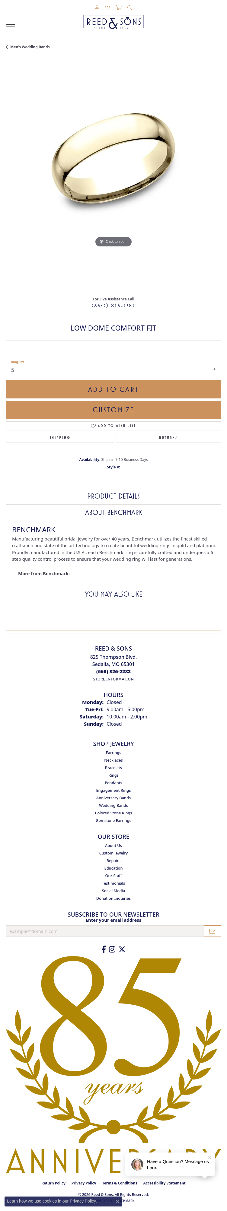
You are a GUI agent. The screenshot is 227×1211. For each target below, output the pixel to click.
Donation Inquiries (113, 898)
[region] (113, 175)
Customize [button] (114, 410)
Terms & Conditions (119, 1183)
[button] (97, 8)
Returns (168, 438)
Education (113, 868)
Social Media (113, 890)
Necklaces (113, 760)
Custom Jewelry (113, 853)
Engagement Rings (113, 790)
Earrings (113, 752)
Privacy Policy (84, 1183)
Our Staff (113, 875)
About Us (113, 845)
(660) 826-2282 (114, 306)
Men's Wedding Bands (30, 46)
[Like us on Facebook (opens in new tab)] (103, 949)
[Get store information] (113, 679)
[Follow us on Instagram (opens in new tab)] (112, 949)
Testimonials (113, 883)
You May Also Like (113, 594)
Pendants (113, 782)
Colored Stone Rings (113, 813)
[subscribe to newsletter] (212, 931)
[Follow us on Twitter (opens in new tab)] (122, 949)
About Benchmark (113, 512)
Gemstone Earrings (113, 820)
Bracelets (113, 767)
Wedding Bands (113, 805)
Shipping (60, 438)
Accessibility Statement (164, 1183)
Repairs (113, 860)
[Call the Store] (113, 671)
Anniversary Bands (113, 797)
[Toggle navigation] (10, 26)
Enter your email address (113, 920)
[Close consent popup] (117, 1201)
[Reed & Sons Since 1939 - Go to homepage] (113, 17)
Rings (113, 775)
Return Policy (53, 1183)
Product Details (113, 496)
